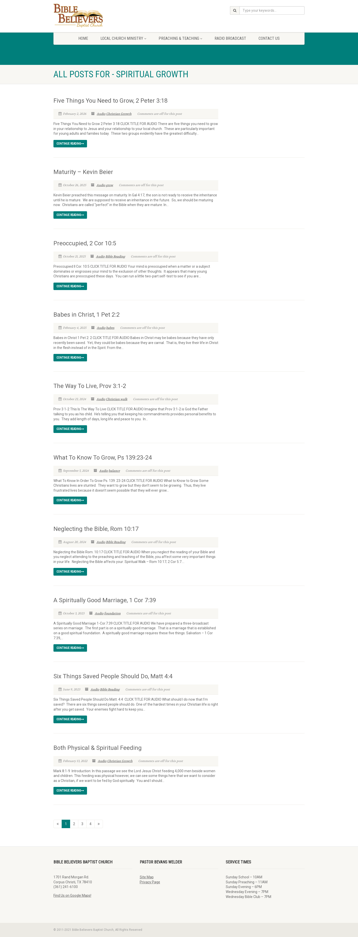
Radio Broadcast (230, 38)
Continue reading (70, 143)
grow (109, 185)
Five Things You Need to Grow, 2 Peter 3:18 (110, 100)
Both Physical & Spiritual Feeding (97, 747)
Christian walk (116, 399)
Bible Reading (115, 256)
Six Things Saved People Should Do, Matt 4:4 (112, 676)
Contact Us (269, 38)
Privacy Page (150, 882)
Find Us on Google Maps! (72, 895)
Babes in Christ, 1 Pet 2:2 (86, 314)
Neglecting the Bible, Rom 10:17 (95, 528)
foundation (112, 613)
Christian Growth (119, 114)
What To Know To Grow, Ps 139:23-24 (102, 457)
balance (114, 471)
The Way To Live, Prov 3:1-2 (89, 386)
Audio (101, 114)
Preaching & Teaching (180, 38)
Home (83, 38)
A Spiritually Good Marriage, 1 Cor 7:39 (104, 600)
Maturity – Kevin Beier (83, 172)
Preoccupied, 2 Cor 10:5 (84, 243)
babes (110, 328)
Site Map (147, 877)
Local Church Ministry (123, 38)
